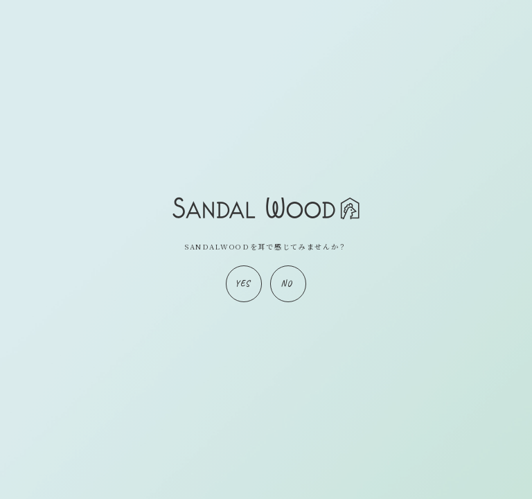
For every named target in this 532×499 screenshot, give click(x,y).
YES (242, 283)
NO (286, 283)
